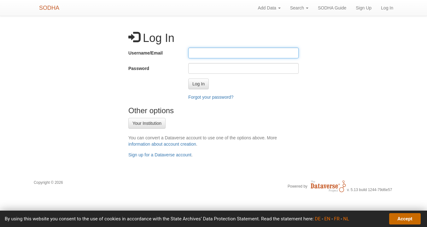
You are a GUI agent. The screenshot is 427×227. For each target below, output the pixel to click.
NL (346, 219)
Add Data (269, 7)
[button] (198, 84)
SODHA (49, 8)
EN (327, 219)
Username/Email (145, 52)
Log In (387, 7)
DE (317, 219)
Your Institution (146, 123)
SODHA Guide (332, 7)
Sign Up (363, 7)
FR (337, 219)
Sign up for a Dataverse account (159, 154)
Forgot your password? (210, 97)
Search (299, 7)
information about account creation (162, 144)
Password (138, 68)
